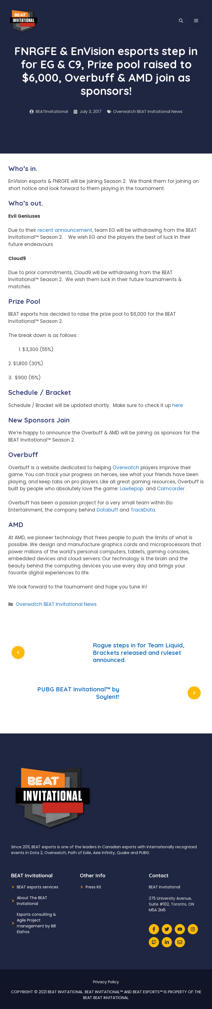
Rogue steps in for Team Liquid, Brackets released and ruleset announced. (138, 652)
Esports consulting (34, 914)
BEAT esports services (37, 887)
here (177, 405)
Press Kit (93, 887)
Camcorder (171, 488)
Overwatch (126, 467)
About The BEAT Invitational (32, 900)
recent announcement (65, 230)
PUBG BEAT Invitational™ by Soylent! (78, 692)
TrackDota (143, 510)
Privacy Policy (106, 982)
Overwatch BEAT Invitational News (147, 111)
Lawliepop (131, 488)
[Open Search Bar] (181, 21)
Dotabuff (107, 510)
